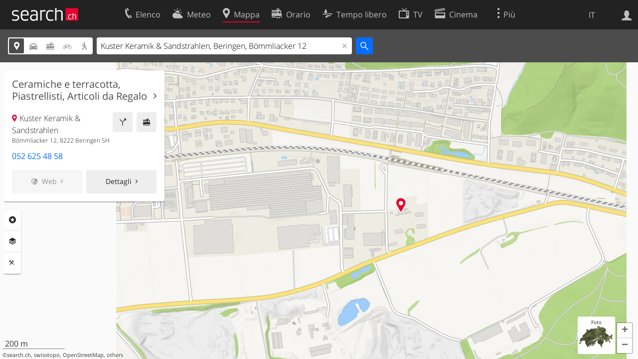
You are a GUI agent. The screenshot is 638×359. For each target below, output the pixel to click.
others (115, 355)
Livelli (12, 241)
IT (592, 14)
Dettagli (119, 181)
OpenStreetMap (83, 355)
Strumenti (12, 262)
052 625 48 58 (37, 156)
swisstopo (47, 355)
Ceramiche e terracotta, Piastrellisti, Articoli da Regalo (79, 90)
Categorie (12, 219)
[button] (624, 330)
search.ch (19, 355)
